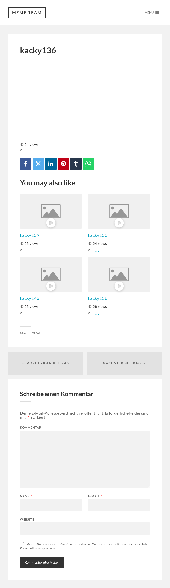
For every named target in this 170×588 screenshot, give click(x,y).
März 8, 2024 (30, 333)
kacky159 (29, 235)
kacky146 (29, 298)
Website (27, 519)
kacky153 (97, 235)
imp (27, 151)
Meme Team (27, 12)
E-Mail (95, 496)
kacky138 (97, 298)
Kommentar (32, 427)
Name (26, 496)
